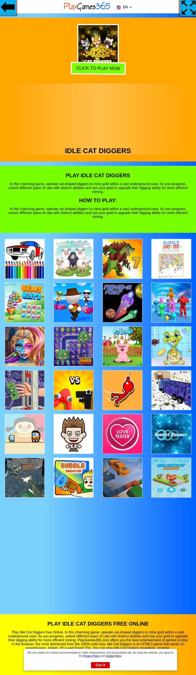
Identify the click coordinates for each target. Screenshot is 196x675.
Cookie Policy (113, 655)
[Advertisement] (98, 114)
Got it (100, 665)
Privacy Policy (91, 655)
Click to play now (99, 68)
